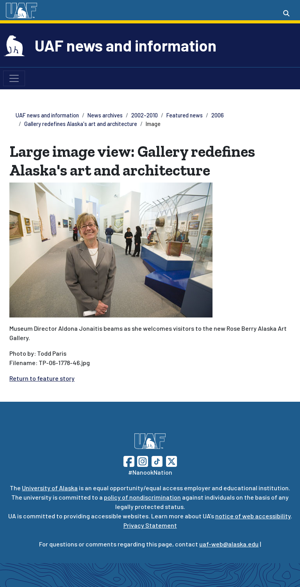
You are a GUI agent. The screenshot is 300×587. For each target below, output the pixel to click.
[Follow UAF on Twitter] (171, 460)
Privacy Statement (150, 525)
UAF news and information (125, 45)
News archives (105, 115)
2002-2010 (144, 115)
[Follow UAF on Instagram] (142, 460)
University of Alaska (50, 487)
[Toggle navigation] (14, 78)
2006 (217, 115)
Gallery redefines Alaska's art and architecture (80, 124)
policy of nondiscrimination (142, 497)
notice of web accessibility (253, 516)
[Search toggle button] (286, 13)
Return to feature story (42, 378)
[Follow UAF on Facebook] (128, 460)
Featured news (184, 115)
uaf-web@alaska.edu (229, 544)
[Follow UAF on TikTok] (157, 460)
